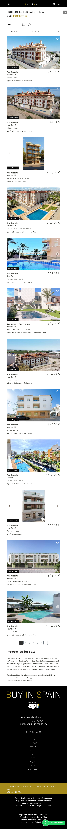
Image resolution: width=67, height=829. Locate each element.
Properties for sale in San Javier (34, 803)
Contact (33, 766)
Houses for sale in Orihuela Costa (33, 822)
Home (33, 739)
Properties (33, 747)
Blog (33, 758)
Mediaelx (18, 792)
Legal (29, 786)
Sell (33, 754)
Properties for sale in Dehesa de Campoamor (33, 798)
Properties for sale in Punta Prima (33, 817)
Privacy (37, 786)
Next (57, 52)
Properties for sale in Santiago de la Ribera (33, 806)
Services (33, 750)
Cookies (47, 786)
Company (33, 743)
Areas (32, 762)
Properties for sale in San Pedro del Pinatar (33, 801)
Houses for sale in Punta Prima (33, 820)
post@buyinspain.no (33, 717)
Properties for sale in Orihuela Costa (33, 815)
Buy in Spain (32, 3)
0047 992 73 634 (33, 720)
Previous (9, 52)
